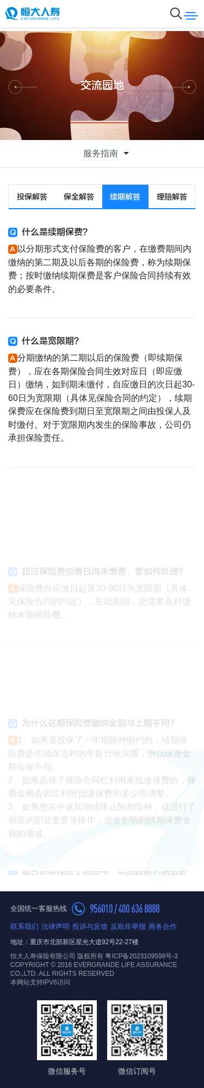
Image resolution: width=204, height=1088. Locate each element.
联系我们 (24, 926)
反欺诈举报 (128, 926)
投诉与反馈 (90, 926)
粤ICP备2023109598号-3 (141, 956)
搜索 (176, 13)
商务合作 (163, 926)
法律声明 (55, 926)
